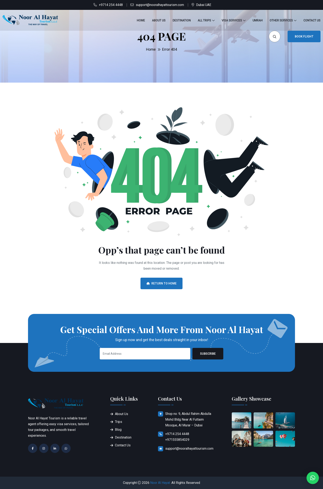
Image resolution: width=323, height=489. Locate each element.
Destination (182, 20)
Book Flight (304, 36)
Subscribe (208, 353)
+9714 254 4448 (111, 5)
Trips (118, 422)
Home (141, 20)
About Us (159, 20)
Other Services (281, 20)
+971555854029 (177, 440)
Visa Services (232, 20)
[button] (313, 478)
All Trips (204, 20)
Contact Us (312, 20)
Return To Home (161, 283)
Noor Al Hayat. (160, 483)
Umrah (258, 20)
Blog (118, 430)
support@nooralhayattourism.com (160, 5)
